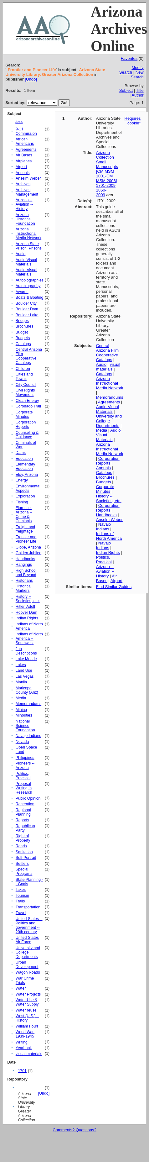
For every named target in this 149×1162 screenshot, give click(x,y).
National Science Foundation (25, 725)
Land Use (24, 670)
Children (23, 368)
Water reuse (26, 1010)
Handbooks (25, 559)
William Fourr (27, 1026)
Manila (21, 682)
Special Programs (24, 871)
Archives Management (27, 192)
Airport (21, 167)
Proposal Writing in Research (24, 788)
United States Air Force (27, 939)
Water (21, 988)
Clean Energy (27, 400)
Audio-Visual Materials (26, 272)
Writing (22, 1042)
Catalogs (23, 344)
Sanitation (24, 852)
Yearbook (24, 1048)
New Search (137, 74)
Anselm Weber (28, 178)
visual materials (29, 1054)
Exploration (25, 496)
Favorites (129, 58)
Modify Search (131, 70)
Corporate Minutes (24, 414)
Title (140, 90)
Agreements (26, 149)
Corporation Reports (26, 424)
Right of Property (23, 838)
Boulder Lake (27, 315)
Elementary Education (25, 466)
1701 (22, 1071)
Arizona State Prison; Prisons (29, 246)
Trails (20, 901)
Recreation (25, 804)
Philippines (25, 757)
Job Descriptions (26, 651)
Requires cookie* (133, 120)
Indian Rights (27, 618)
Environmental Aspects (28, 488)
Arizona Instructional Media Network (28, 233)
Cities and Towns (24, 376)
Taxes (21, 889)
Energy (22, 480)
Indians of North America (29, 626)
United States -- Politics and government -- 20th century (29, 925)
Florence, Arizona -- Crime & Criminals (24, 514)
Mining (21, 709)
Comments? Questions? (74, 1130)
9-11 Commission (26, 131)
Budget (22, 332)
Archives (23, 184)
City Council (26, 384)
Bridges (22, 320)
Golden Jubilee (28, 553)
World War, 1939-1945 (25, 1034)
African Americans (25, 141)
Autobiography (28, 286)
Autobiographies (30, 280)
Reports (22, 820)
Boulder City (26, 303)
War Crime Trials (25, 980)
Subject (126, 90)
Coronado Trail (28, 406)
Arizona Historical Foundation (25, 219)
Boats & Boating (30, 297)
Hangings (24, 564)
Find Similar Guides (113, 586)
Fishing (22, 502)
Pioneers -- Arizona (25, 765)
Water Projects (28, 994)
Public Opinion (28, 798)
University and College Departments (28, 952)
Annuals (23, 173)
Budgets (23, 338)
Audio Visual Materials (26, 262)
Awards (22, 292)
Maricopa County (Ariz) (27, 690)
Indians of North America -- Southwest (29, 638)
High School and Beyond (26, 572)
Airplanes (24, 161)
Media (21, 698)
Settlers (22, 863)
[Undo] (31, 79)
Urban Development (27, 964)
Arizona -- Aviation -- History (24, 204)
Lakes (21, 665)
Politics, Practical (23, 775)
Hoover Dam (26, 612)
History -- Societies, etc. (28, 598)
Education (24, 458)
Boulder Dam (27, 309)
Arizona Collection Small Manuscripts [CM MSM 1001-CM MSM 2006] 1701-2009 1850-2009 (107, 173)
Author (137, 95)
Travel (21, 913)
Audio (21, 254)
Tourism (22, 895)
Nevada (22, 741)
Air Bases (24, 155)
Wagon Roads (28, 972)
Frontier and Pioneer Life (26, 539)
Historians (24, 580)
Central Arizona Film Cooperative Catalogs (29, 356)
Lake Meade (26, 659)
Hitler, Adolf (25, 606)
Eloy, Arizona (27, 474)
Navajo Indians (28, 735)
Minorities (24, 715)
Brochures (24, 326)
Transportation (28, 907)
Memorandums (28, 704)
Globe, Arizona (28, 547)
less (19, 121)
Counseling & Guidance (27, 434)
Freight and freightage (25, 529)
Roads (21, 846)
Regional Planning (23, 812)
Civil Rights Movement (25, 392)
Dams (21, 452)
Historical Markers (24, 588)
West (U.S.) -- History (27, 1018)
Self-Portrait (26, 857)
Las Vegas (25, 676)
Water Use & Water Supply (27, 1002)
